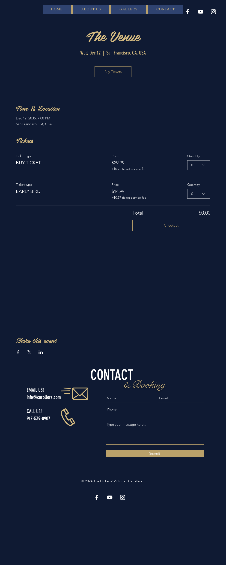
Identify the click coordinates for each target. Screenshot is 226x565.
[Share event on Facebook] (18, 352)
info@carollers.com (44, 397)
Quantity (193, 156)
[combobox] (198, 165)
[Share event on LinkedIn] (41, 352)
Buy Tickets (113, 72)
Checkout (171, 225)
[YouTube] (200, 11)
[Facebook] (187, 11)
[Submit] (155, 453)
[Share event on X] (29, 352)
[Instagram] (213, 11)
